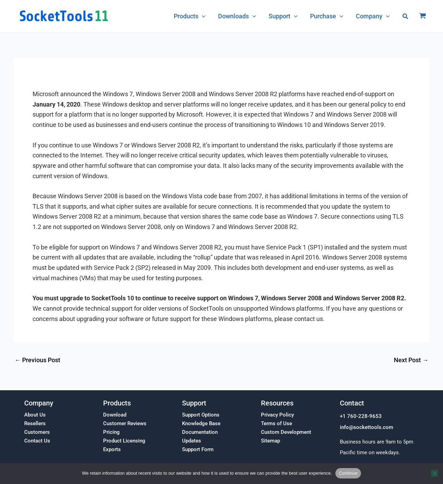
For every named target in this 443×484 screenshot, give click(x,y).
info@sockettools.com (366, 427)
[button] (406, 16)
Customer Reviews (124, 423)
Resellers (35, 423)
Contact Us (37, 441)
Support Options (200, 415)
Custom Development (286, 432)
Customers (37, 432)
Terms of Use (276, 423)
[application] (202, 16)
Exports (112, 449)
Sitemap (270, 441)
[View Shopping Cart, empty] (422, 16)
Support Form (198, 449)
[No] (434, 473)
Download (114, 415)
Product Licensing (124, 441)
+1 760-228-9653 (361, 416)
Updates (191, 441)
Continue (348, 473)
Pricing (111, 432)
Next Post (411, 360)
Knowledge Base (201, 423)
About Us (35, 415)
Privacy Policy (277, 415)
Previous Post (37, 360)
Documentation (200, 432)
